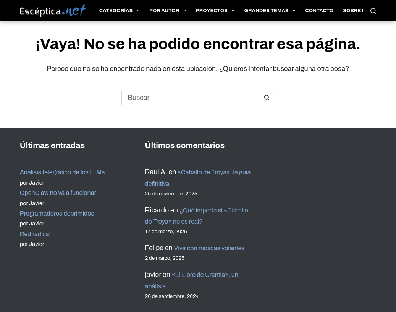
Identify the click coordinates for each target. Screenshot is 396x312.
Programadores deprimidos (61, 202)
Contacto (319, 10)
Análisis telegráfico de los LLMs (67, 161)
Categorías (121, 10)
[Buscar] (373, 11)
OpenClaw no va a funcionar (62, 181)
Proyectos (217, 10)
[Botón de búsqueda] (266, 97)
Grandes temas (271, 10)
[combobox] (190, 97)
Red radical (37, 222)
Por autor (169, 10)
